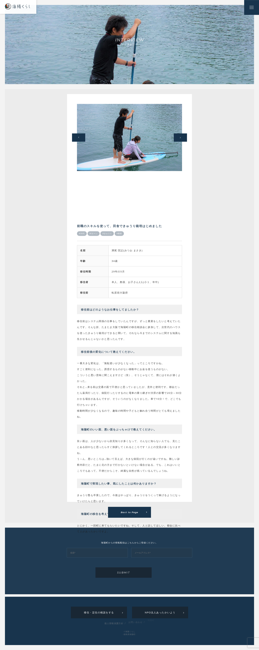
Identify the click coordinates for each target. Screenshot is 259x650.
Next (180, 137)
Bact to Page (129, 512)
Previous (78, 137)
